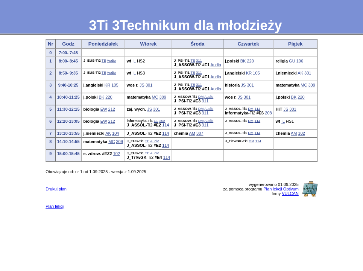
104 (115, 133)
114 (257, 109)
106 (299, 61)
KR (249, 73)
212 (111, 109)
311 (199, 60)
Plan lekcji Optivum (281, 189)
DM (201, 97)
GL (156, 121)
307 (199, 133)
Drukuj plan (56, 189)
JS (142, 85)
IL (134, 61)
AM (192, 133)
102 (301, 133)
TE (104, 60)
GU (292, 61)
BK (243, 61)
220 (250, 61)
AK (300, 73)
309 (311, 85)
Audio (111, 60)
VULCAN (290, 193)
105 (256, 73)
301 (307, 73)
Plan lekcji (55, 206)
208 (268, 113)
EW (103, 109)
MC (304, 85)
